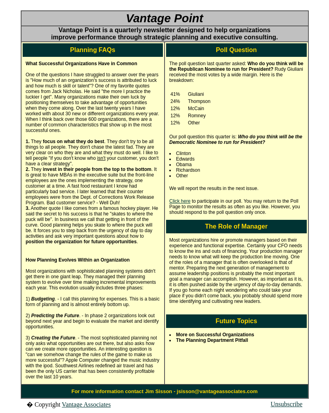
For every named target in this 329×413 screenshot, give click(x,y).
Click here (179, 201)
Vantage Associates (86, 404)
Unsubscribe (286, 404)
